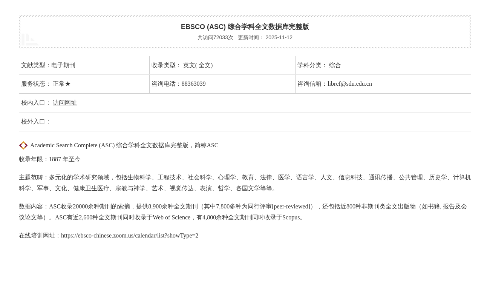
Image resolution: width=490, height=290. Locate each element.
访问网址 (65, 102)
